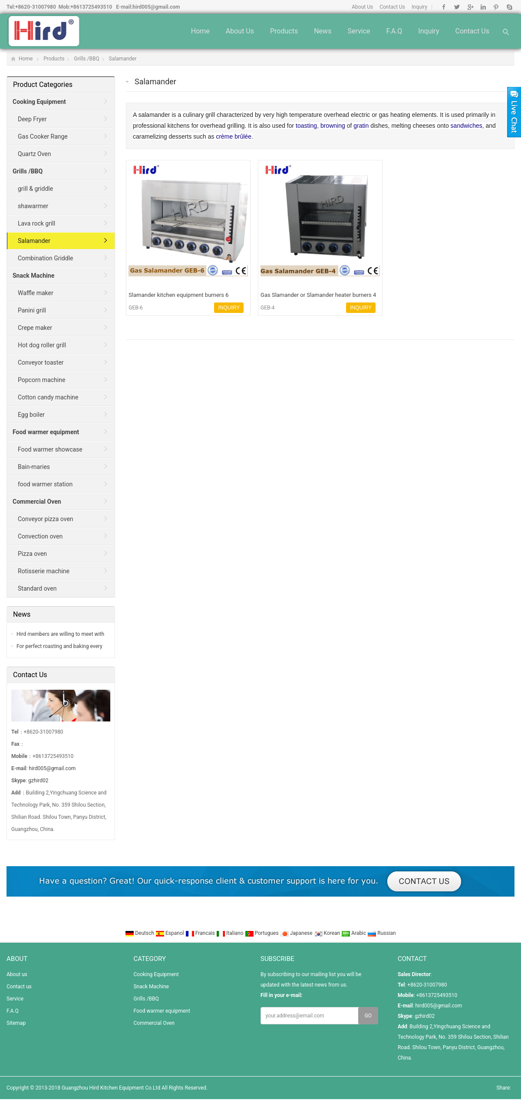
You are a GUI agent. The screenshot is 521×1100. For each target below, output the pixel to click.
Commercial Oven (154, 1023)
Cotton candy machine (48, 397)
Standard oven (37, 588)
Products (284, 31)
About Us (362, 7)
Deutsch (140, 933)
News (322, 31)
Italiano (230, 933)
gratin (361, 125)
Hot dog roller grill (42, 345)
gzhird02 (38, 781)
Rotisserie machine (43, 571)
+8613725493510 (91, 7)
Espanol (170, 933)
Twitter (457, 7)
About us (240, 31)
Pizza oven (32, 553)
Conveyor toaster (41, 362)
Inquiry (419, 7)
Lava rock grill (36, 223)
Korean (328, 933)
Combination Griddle (45, 258)
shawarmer (33, 206)
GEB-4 (267, 308)
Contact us (472, 31)
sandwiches (466, 125)
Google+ (470, 7)
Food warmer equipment (161, 1011)
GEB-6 (136, 308)
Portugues (262, 933)
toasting (306, 125)
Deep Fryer (32, 119)
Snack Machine (150, 987)
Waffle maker (35, 292)
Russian (381, 933)
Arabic (354, 933)
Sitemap (16, 1023)
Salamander (123, 59)
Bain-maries (34, 466)
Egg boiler (31, 414)
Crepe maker (35, 327)
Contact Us (392, 7)
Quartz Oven (34, 153)
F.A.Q (394, 31)
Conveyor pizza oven (45, 518)
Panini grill (32, 310)
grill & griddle (35, 188)
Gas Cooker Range (43, 136)
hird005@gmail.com (156, 7)
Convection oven (40, 536)
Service (358, 31)
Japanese (297, 933)
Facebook (444, 7)
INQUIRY (229, 308)
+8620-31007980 (35, 7)
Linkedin (483, 7)
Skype (509, 7)
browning (332, 125)
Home (200, 31)
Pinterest (496, 7)
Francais (200, 933)
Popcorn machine (41, 379)
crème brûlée (233, 136)
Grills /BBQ (86, 59)
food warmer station (45, 484)
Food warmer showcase (50, 449)
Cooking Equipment (155, 974)
